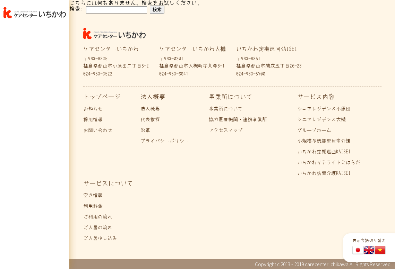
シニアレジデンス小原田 (324, 108)
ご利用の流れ (97, 216)
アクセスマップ (226, 130)
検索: (76, 8)
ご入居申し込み (100, 238)
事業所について (226, 108)
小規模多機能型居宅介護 (324, 140)
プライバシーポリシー (164, 140)
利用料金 (93, 206)
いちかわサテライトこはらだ (328, 162)
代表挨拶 (150, 119)
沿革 (145, 130)
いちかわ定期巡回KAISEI (324, 151)
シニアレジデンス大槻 (321, 119)
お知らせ (93, 108)
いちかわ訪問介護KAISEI (324, 173)
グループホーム (314, 130)
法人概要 (150, 108)
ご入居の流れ (97, 227)
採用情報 (93, 119)
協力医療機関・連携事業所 (238, 119)
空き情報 (93, 195)
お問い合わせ (97, 130)
